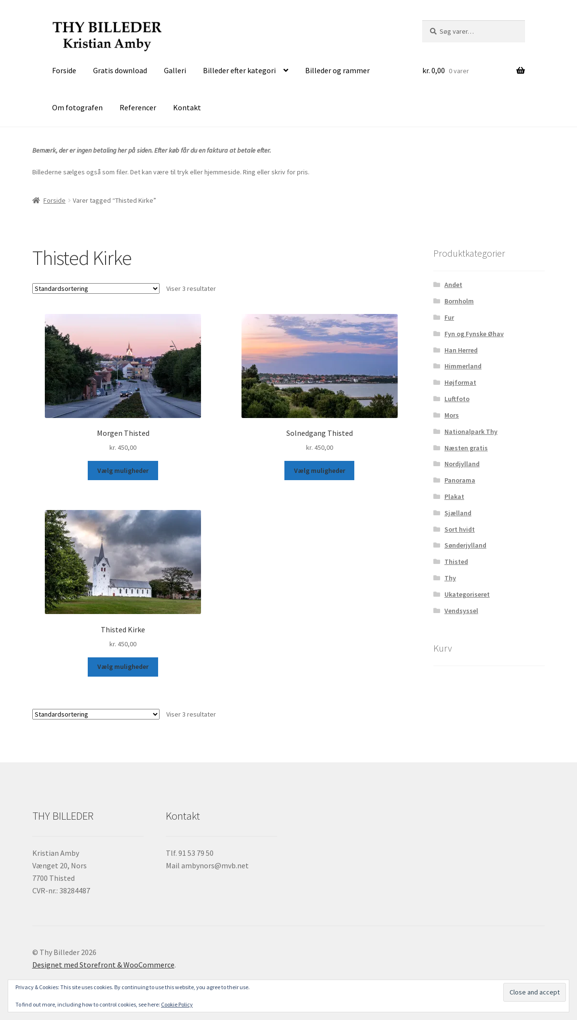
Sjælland (457, 513)
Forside (64, 70)
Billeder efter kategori (239, 70)
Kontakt (187, 107)
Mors (451, 415)
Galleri (175, 70)
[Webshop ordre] (96, 288)
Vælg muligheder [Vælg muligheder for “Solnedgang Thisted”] (319, 470)
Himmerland (463, 366)
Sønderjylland (465, 545)
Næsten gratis (466, 448)
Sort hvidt (459, 529)
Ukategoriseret (467, 594)
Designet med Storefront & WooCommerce (103, 964)
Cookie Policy (177, 1004)
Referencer (138, 107)
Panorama (459, 480)
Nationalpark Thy (470, 431)
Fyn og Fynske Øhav (474, 333)
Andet (453, 284)
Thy (450, 578)
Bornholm (459, 301)
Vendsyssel (461, 610)
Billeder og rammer (337, 70)
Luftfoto (457, 398)
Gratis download (120, 70)
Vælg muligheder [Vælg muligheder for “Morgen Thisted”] (122, 470)
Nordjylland (462, 463)
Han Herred (461, 350)
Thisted (456, 561)
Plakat (454, 496)
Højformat (460, 382)
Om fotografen (77, 107)
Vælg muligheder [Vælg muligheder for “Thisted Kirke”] (122, 666)
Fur (449, 317)
